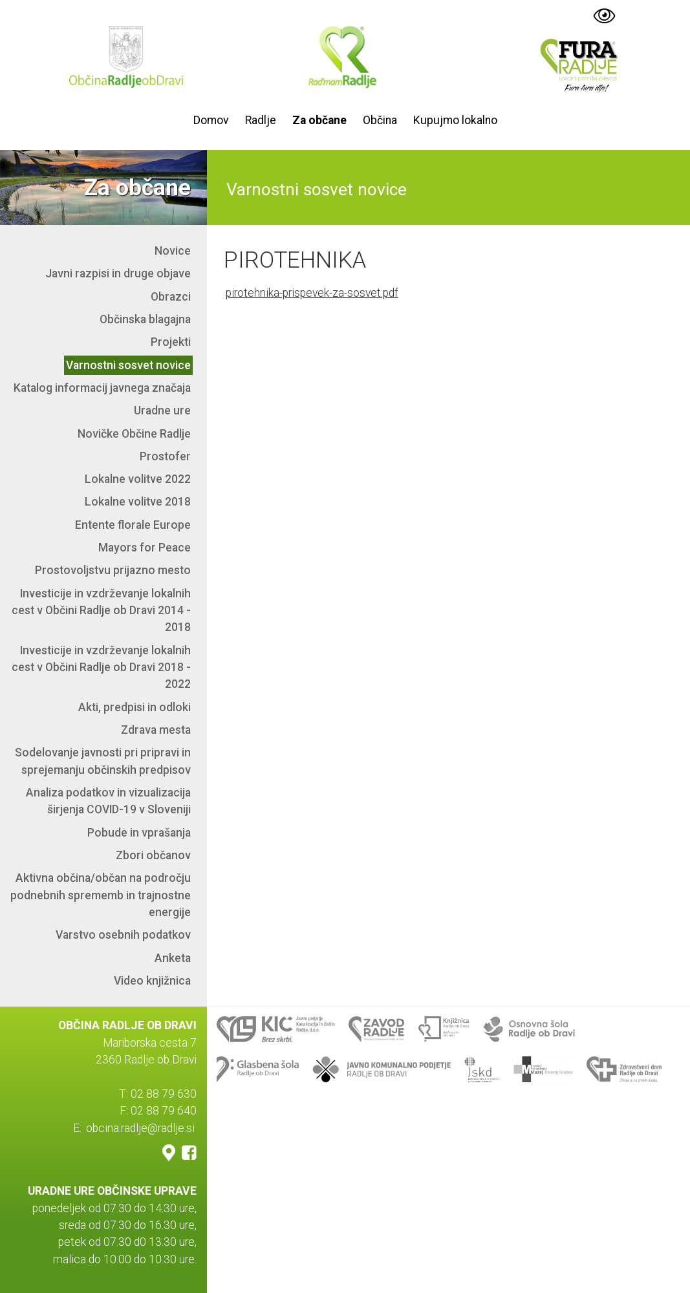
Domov (211, 120)
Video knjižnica (152, 980)
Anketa (173, 958)
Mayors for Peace (144, 547)
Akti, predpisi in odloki (134, 707)
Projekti (171, 342)
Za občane (319, 120)
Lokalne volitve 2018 (138, 501)
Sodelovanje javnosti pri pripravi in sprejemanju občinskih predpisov (103, 761)
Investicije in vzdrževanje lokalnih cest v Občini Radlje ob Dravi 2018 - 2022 (101, 667)
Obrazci (171, 296)
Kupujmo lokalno (455, 120)
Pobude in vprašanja (139, 832)
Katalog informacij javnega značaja (102, 387)
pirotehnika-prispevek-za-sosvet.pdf (312, 292)
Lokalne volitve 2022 (138, 479)
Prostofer (165, 456)
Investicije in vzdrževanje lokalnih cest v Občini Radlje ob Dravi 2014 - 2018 (101, 610)
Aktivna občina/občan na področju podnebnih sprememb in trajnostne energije (100, 895)
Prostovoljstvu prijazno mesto (113, 570)
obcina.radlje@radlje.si (140, 1128)
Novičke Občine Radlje (134, 433)
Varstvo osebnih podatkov (123, 934)
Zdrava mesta (156, 729)
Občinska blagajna (145, 319)
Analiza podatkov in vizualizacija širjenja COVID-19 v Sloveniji (108, 801)
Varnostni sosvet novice (128, 365)
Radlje (260, 120)
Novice (173, 250)
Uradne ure (162, 410)
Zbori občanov (153, 855)
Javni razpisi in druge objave (118, 273)
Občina (380, 120)
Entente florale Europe (133, 524)
